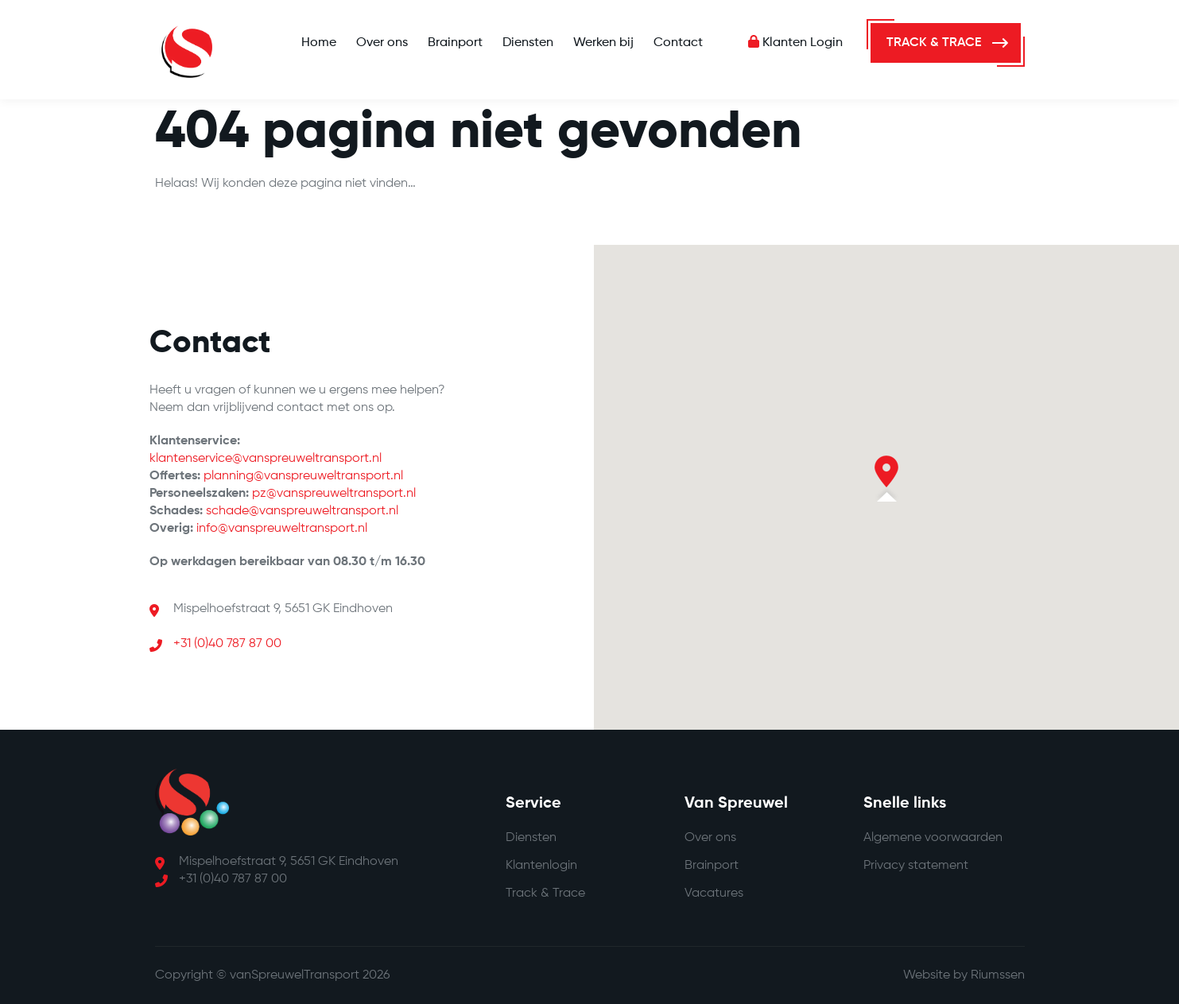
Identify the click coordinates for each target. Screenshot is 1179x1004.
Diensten (527, 43)
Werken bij (603, 43)
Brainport (455, 43)
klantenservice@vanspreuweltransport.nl (265, 458)
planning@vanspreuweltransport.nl (303, 476)
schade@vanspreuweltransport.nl (302, 511)
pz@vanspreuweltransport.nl (334, 493)
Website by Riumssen (964, 975)
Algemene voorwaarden (933, 837)
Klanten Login (795, 43)
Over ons (382, 43)
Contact (678, 43)
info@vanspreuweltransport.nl (281, 528)
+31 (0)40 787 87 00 (227, 644)
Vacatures (714, 893)
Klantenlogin (541, 865)
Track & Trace (545, 893)
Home (318, 43)
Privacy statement (915, 865)
